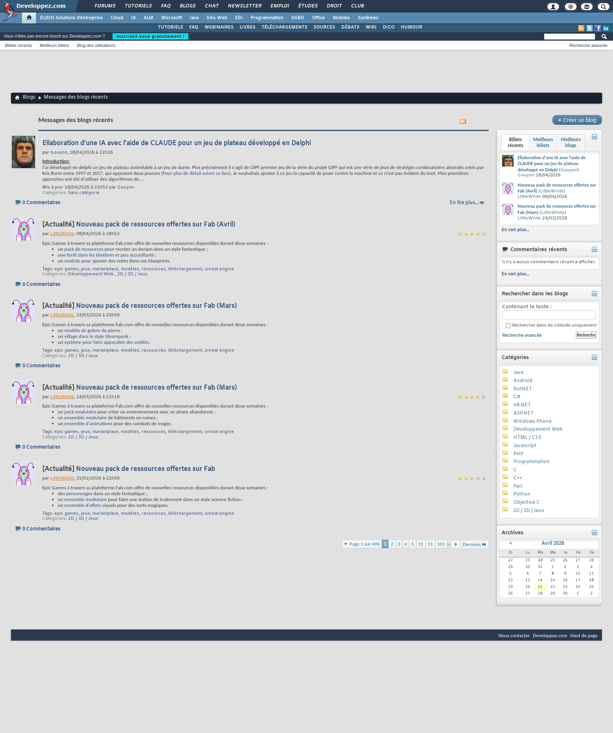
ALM (148, 18)
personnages (79, 493)
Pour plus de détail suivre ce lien (196, 173)
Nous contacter (514, 635)
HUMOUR (411, 27)
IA (133, 18)
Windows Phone (532, 422)
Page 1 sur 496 (365, 544)
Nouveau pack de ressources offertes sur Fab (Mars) (156, 306)
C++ (517, 478)
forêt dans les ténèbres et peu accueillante (110, 255)
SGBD (297, 18)
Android (522, 381)
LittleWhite (552, 191)
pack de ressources (84, 249)
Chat (211, 6)
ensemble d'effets (83, 505)
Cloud (117, 18)
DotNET (522, 389)
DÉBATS (350, 27)
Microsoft (171, 18)
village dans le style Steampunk (97, 336)
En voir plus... (515, 230)
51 (430, 544)
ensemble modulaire (86, 417)
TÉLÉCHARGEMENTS (284, 27)
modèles (130, 269)
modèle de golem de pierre (92, 330)
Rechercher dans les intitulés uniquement (551, 325)
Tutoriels (138, 6)
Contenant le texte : (549, 312)
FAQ (165, 6)
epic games (66, 269)
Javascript (524, 446)
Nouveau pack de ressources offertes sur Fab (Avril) (155, 225)
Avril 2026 (552, 544)
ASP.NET (523, 413)
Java (194, 18)
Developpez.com (550, 635)
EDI (239, 18)
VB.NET (522, 405)
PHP (518, 454)
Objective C (526, 502)
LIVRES (247, 27)
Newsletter (244, 6)
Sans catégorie (84, 193)
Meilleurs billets (54, 45)
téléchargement (185, 269)
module (72, 261)
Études (307, 6)
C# (516, 397)
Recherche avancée (588, 45)
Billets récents (18, 45)
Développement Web (91, 274)
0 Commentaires (41, 203)
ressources (154, 269)
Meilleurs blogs (571, 142)
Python (522, 494)
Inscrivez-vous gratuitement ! (151, 36)
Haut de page (584, 635)
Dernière (475, 544)
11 (420, 544)
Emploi (279, 6)
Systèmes (368, 18)
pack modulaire (80, 412)
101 (441, 544)
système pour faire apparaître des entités (107, 342)
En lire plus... (464, 203)
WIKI (371, 27)
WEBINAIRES (218, 27)
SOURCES (324, 27)
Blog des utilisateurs (96, 45)
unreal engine (219, 269)
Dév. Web (216, 18)
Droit (334, 6)
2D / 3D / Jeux (132, 274)
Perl (517, 486)
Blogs (187, 6)
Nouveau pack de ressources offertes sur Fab (145, 469)
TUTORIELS (170, 27)
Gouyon (125, 187)
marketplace (105, 269)
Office (318, 18)
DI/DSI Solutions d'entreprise (71, 18)
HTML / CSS (527, 438)
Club (357, 6)
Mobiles (341, 18)
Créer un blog (577, 120)
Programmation (267, 18)
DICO (388, 27)
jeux (85, 269)
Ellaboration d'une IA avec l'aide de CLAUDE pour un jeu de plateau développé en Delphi (176, 143)
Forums (104, 6)
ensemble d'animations (89, 423)
